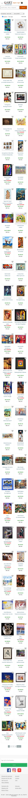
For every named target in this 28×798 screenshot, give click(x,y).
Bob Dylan (20, 104)
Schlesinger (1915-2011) (7, 467)
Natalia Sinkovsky (7, 32)
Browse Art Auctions (7, 776)
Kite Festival (20, 179)
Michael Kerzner (20, 249)
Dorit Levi (21, 298)
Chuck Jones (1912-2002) (7, 684)
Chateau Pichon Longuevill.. (20, 130)
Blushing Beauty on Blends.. (20, 372)
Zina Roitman (20, 419)
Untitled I (7, 517)
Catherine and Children (7, 203)
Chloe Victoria (20, 515)
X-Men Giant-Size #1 (7, 420)
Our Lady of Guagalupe (20, 324)
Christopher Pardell (7, 636)
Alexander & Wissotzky (7, 322)
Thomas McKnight (7, 588)
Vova (7, 515)
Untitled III (20, 565)
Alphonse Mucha (20, 612)
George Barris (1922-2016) (7, 153)
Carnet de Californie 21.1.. (7, 662)
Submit (14, 765)
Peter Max (20, 370)
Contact (17, 778)
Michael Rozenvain (7, 443)
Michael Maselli (20, 443)
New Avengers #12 (20, 589)
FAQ (16, 780)
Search (23, 7)
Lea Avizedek (20, 346)
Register (15, 2)
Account (17, 776)
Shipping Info (4, 788)
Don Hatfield (20, 177)
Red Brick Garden (20, 662)
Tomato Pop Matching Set (20, 58)
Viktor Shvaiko (20, 467)
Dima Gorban (20, 153)
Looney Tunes (20, 274)
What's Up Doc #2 (20, 275)
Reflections (7, 710)
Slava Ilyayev (7, 225)
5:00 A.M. (7, 130)
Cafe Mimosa (7, 348)
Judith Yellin (20, 539)
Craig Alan (20, 709)
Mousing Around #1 (7, 106)
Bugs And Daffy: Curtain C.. (7, 686)
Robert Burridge (7, 394)
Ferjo (7, 733)
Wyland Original (7, 177)
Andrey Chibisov (20, 394)
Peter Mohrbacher (7, 298)
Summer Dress (20, 444)
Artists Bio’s (18, 788)
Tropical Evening (7, 589)
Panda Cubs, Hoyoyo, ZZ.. (20, 34)
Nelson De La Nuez (20, 684)
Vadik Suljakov (7, 346)
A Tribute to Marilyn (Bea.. (7, 155)
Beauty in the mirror (20, 734)
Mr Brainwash (20, 56)
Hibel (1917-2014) (7, 201)
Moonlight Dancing (20, 299)
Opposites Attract (7, 541)
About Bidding (5, 782)
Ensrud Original (20, 129)
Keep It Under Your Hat (7, 614)
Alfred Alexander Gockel (20, 733)
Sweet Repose (7, 565)
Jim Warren (7, 539)
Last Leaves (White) (20, 469)
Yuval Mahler (20, 564)
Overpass (7, 469)
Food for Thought (7, 396)
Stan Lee (7, 419)
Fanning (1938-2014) (7, 129)
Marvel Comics (20, 588)
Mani (20, 636)
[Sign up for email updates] (14, 760)
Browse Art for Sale (7, 778)
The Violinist (20, 251)
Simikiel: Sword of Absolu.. (7, 299)
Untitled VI (7, 444)
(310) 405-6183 (8, 4)
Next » (19, 746)
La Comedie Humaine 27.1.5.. (7, 82)
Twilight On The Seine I (7, 372)
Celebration (20, 155)
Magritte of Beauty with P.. (7, 734)
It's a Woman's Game (20, 517)
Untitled (7, 34)
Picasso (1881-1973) (7, 80)
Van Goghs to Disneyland (20, 686)
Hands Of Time (7, 638)
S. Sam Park (7, 56)
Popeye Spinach (7, 251)
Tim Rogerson (7, 104)
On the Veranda (20, 82)
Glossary (17, 786)
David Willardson (7, 612)
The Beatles (7, 491)
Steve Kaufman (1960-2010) (20, 322)
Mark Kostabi (7, 274)
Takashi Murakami (20, 32)
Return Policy (4, 790)
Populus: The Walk (20, 710)
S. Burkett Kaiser (20, 225)
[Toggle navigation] (2, 3)
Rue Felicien (20, 493)
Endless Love (7, 275)
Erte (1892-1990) (7, 709)
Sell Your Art (5, 780)
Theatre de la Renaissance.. (20, 614)
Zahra (20, 201)
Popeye (7, 249)
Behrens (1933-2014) (7, 370)
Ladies (7, 324)
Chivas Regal (20, 396)
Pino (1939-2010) (7, 564)
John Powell (20, 80)
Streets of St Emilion (7, 58)
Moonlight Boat (7, 493)
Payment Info (4, 786)
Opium (20, 106)
